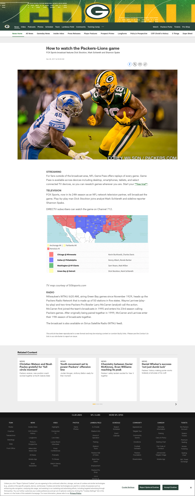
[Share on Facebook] (130, 66)
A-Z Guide (95, 427)
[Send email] (140, 66)
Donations (137, 441)
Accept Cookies (170, 488)
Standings (10, 439)
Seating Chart (161, 441)
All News (33, 454)
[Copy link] (145, 64)
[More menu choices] (103, 27)
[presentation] (176, 404)
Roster (11, 427)
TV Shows (55, 456)
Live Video (55, 435)
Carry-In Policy (161, 437)
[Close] (191, 487)
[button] (94, 404)
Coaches (11, 431)
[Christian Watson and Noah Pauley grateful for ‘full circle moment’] (36, 379)
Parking (95, 444)
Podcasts (55, 452)
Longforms (32, 437)
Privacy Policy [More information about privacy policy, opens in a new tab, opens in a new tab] (75, 493)
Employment (95, 467)
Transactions (10, 435)
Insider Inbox (32, 427)
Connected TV (55, 431)
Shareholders (137, 458)
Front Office (11, 448)
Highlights (55, 427)
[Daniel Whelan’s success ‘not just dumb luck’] (158, 378)
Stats (11, 444)
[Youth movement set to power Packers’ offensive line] (77, 379)
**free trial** (141, 183)
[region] (97, 488)
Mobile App (33, 458)
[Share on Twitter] (135, 66)
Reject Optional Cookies (149, 488)
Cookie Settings (128, 488)
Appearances (137, 427)
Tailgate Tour (137, 431)
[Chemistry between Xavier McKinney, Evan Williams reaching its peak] (118, 379)
